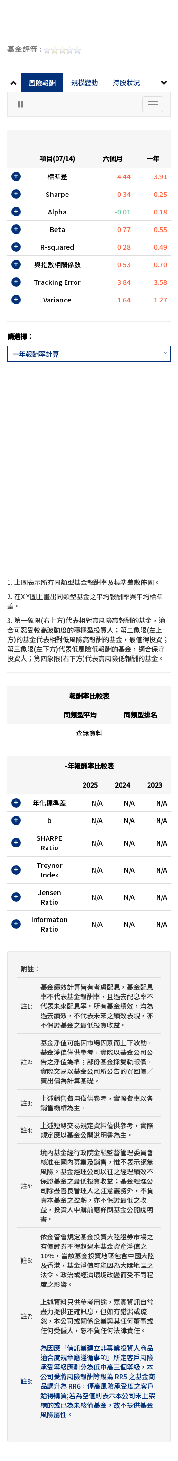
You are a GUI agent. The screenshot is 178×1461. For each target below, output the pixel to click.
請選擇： (20, 336)
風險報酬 (42, 83)
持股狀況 (126, 82)
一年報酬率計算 (35, 354)
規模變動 (84, 82)
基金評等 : (44, 49)
